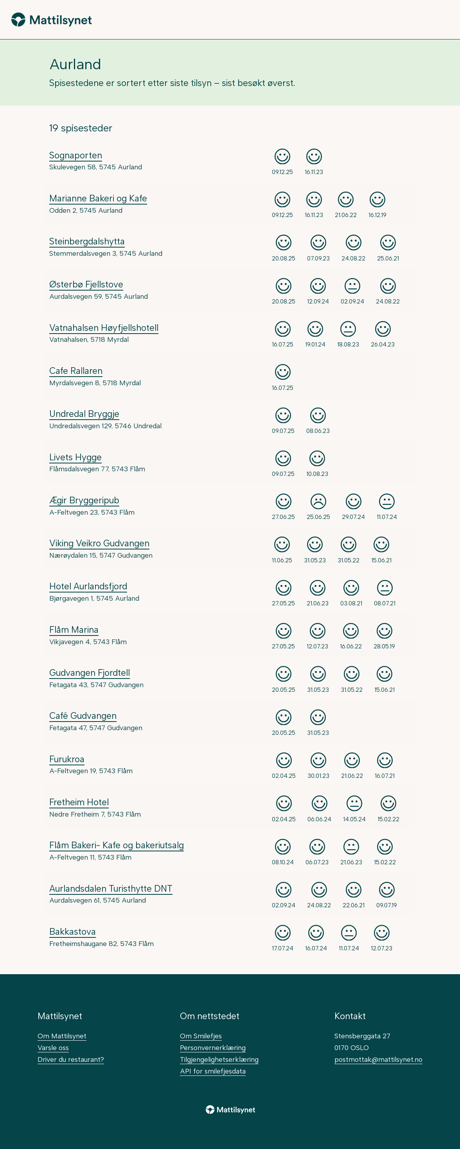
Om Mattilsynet (62, 1036)
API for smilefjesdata (213, 1071)
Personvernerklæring (213, 1047)
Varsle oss (53, 1047)
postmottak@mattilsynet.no (378, 1059)
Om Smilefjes (201, 1036)
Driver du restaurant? (71, 1059)
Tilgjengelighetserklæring (219, 1059)
